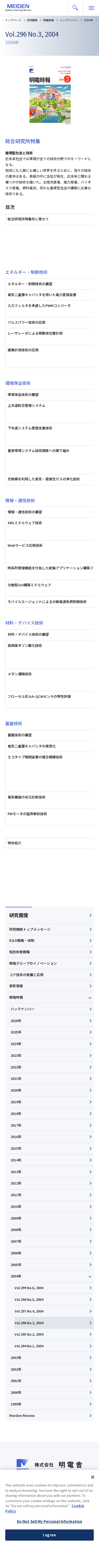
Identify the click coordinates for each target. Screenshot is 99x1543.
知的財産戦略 (19, 951)
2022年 (16, 1067)
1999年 (16, 1404)
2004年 (16, 1276)
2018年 (16, 1113)
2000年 (16, 1392)
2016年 (16, 1136)
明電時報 (16, 997)
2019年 (16, 1101)
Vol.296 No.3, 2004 (29, 1322)
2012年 (16, 1183)
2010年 (16, 1206)
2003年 (16, 1357)
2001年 (16, 1380)
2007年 (16, 1241)
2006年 (16, 1252)
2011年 (16, 1194)
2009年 (16, 1218)
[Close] (92, 1489)
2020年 (16, 1090)
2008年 (16, 1229)
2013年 (16, 1171)
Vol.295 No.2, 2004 (29, 1334)
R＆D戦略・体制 (21, 940)
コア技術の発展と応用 (26, 974)
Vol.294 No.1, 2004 (29, 1345)
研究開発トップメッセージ (29, 929)
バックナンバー (23, 1008)
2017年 (16, 1125)
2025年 (16, 1032)
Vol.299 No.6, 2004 (29, 1287)
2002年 (16, 1369)
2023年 (16, 1055)
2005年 (16, 1264)
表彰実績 (16, 985)
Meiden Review (22, 1415)
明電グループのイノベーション (33, 963)
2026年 (16, 1020)
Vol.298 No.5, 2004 (29, 1299)
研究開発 (18, 915)
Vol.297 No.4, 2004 (29, 1311)
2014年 (16, 1159)
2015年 (16, 1148)
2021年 (16, 1078)
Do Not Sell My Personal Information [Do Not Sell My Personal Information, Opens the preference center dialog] (49, 1533)
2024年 (16, 1043)
